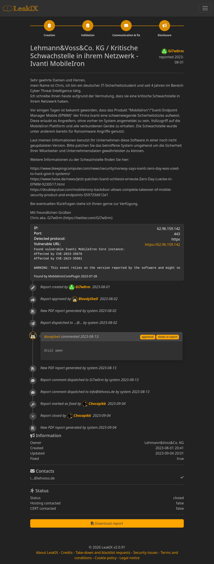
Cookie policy (105, 557)
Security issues (145, 552)
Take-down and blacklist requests (102, 552)
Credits (67, 552)
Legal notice (130, 557)
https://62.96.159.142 (162, 244)
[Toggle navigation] (205, 8)
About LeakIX (47, 552)
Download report (107, 523)
